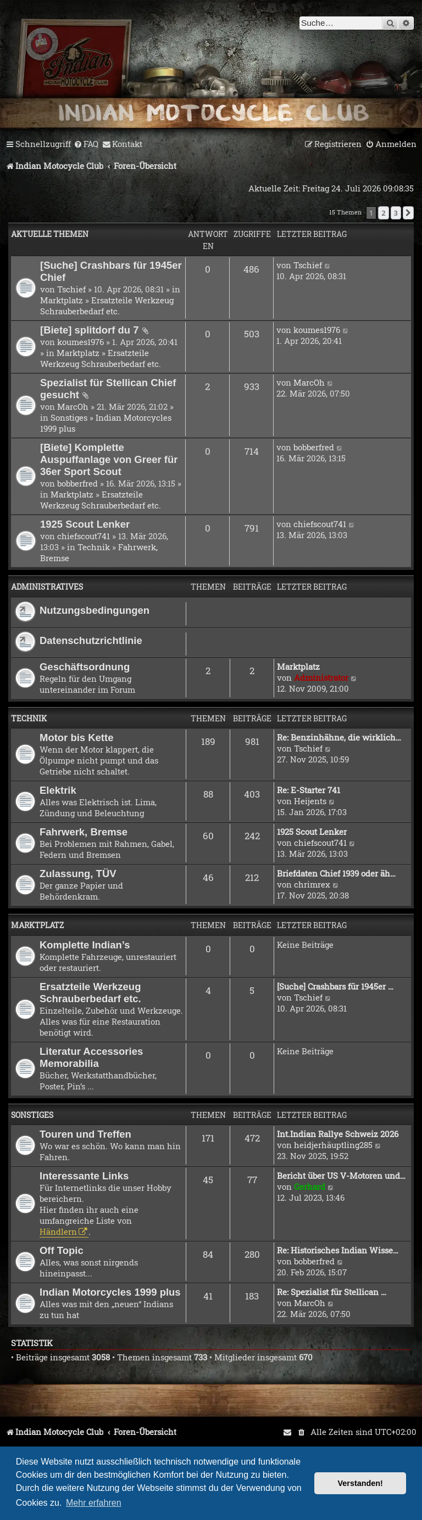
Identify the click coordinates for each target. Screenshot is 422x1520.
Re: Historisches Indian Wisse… (337, 1250)
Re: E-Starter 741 (308, 789)
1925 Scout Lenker (85, 524)
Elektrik (58, 790)
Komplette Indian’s (85, 945)
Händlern (58, 1231)
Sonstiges (69, 417)
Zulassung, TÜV (78, 873)
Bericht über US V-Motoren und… (341, 1175)
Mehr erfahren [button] (93, 1502)
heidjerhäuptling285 (333, 1144)
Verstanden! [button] (360, 1483)
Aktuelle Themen (49, 234)
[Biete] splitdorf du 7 (89, 330)
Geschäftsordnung (85, 667)
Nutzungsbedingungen (94, 610)
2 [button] (383, 213)
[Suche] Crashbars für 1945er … (335, 986)
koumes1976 (80, 341)
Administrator (321, 677)
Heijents (310, 800)
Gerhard (309, 1186)
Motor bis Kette (76, 737)
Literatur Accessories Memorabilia (91, 1057)
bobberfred (77, 483)
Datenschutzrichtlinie (91, 640)
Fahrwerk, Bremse (83, 832)
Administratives (47, 586)
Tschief (71, 289)
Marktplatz (61, 300)
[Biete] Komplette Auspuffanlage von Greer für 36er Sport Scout (108, 459)
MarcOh (72, 406)
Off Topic (62, 1250)
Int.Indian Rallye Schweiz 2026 (337, 1133)
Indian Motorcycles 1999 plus (110, 1292)
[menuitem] (86, 144)
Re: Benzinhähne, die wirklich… (339, 737)
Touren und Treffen (85, 1134)
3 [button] (396, 213)
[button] (408, 212)
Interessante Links (84, 1176)
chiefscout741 (83, 535)
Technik (93, 546)
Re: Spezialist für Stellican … (331, 1291)
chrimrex (312, 884)
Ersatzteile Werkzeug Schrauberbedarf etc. (107, 306)
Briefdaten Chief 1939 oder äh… (336, 873)
